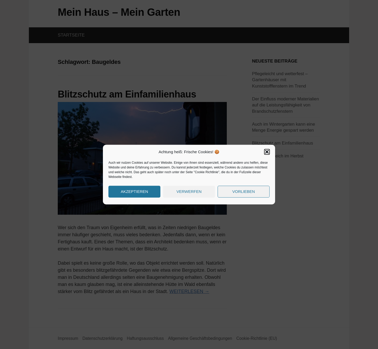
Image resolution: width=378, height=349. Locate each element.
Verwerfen (189, 191)
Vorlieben (243, 191)
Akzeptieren (134, 191)
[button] (267, 152)
